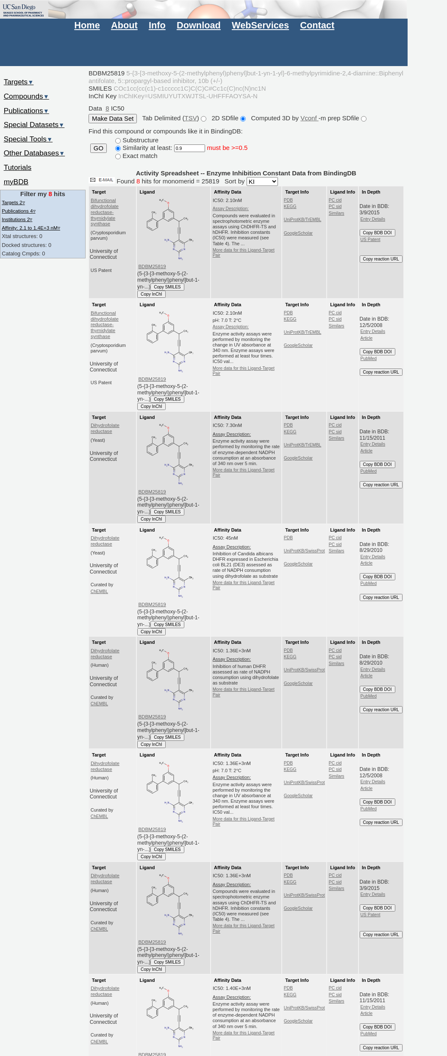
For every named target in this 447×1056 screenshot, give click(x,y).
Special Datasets (34, 124)
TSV (191, 118)
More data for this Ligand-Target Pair (244, 253)
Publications (26, 110)
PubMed (369, 358)
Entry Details (373, 219)
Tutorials (18, 167)
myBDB (16, 181)
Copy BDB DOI (377, 232)
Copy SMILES (167, 287)
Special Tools (28, 139)
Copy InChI (151, 294)
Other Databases (34, 153)
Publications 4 (18, 210)
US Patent (370, 239)
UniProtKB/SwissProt (304, 551)
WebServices (260, 25)
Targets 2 (13, 202)
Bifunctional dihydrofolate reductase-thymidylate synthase (105, 212)
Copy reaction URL (381, 259)
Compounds (26, 96)
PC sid (335, 206)
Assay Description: (231, 208)
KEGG (290, 206)
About (124, 25)
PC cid (335, 200)
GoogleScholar (298, 233)
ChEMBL (99, 591)
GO (98, 148)
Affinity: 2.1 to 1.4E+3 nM (31, 227)
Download (199, 25)
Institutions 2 (17, 219)
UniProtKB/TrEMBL (302, 219)
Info (157, 25)
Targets (19, 82)
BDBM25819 (152, 266)
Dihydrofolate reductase (105, 428)
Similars (336, 213)
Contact (317, 25)
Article (367, 338)
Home (87, 25)
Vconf (309, 118)
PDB (288, 200)
